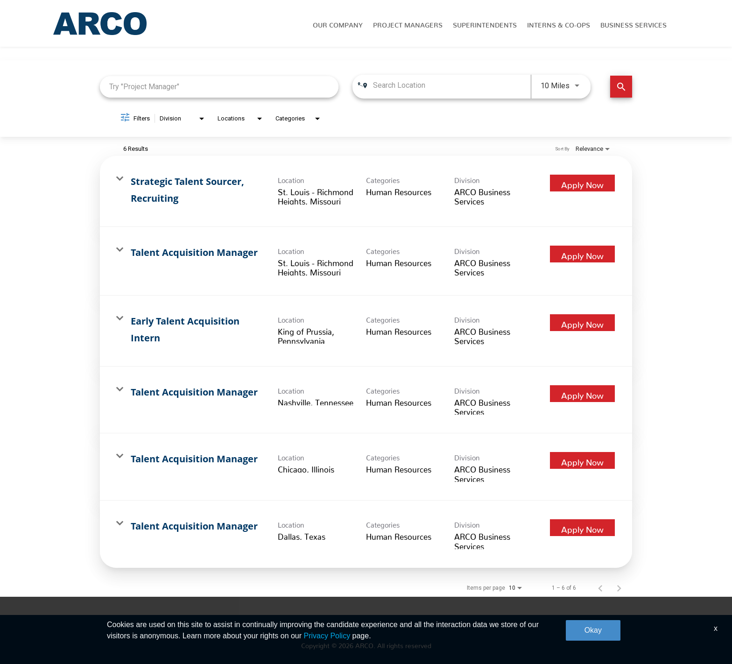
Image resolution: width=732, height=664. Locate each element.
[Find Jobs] (621, 87)
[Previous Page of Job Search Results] (600, 588)
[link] (366, 191)
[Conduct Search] (621, 87)
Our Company (338, 23)
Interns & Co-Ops (558, 23)
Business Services (633, 23)
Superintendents (485, 23)
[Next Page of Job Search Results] (619, 588)
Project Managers (408, 23)
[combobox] (219, 87)
